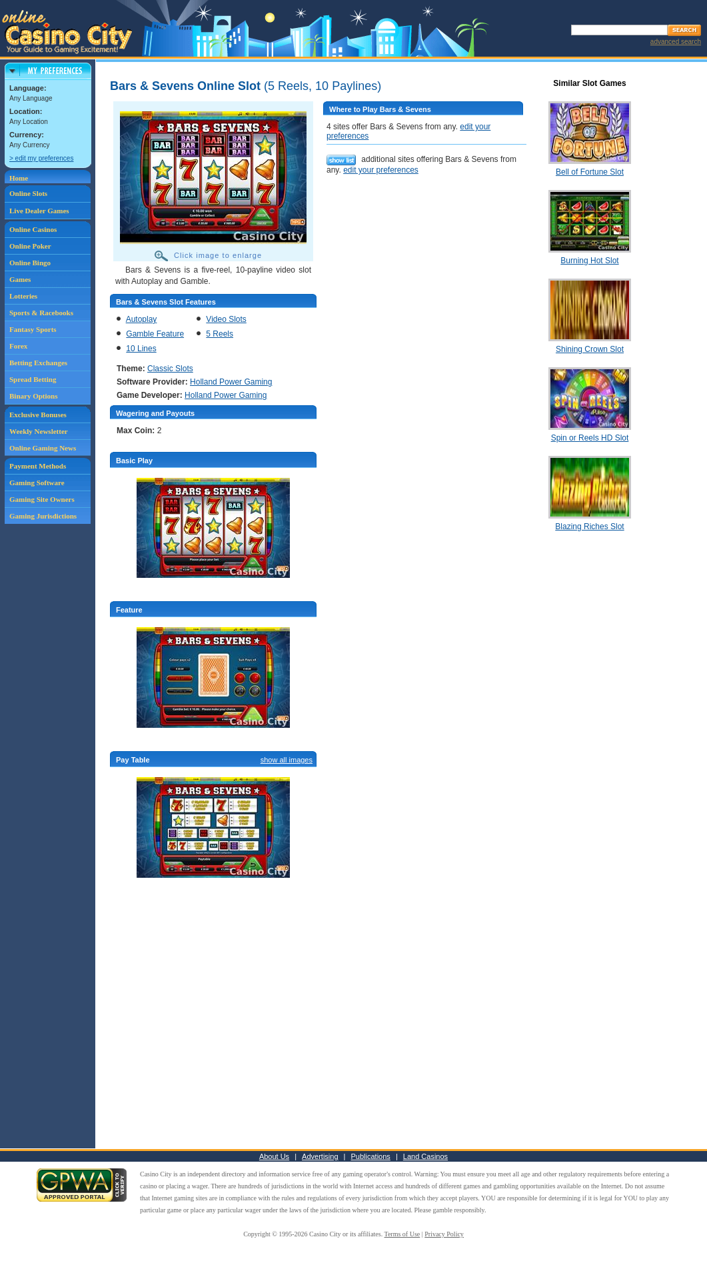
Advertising (320, 1156)
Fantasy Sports (33, 329)
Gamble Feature (155, 334)
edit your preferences (380, 170)
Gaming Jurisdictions (43, 516)
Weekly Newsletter (38, 431)
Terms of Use (402, 1234)
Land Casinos (425, 1156)
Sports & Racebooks (41, 313)
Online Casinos (33, 229)
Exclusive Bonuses (38, 415)
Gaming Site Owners (42, 499)
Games (20, 279)
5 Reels (219, 334)
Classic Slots (170, 368)
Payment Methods (37, 466)
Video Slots (226, 319)
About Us (274, 1156)
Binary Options (33, 396)
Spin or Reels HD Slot (590, 438)
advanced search (675, 41)
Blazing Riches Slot (589, 526)
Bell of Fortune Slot (590, 172)
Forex (18, 346)
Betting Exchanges (38, 363)
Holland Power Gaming (231, 382)
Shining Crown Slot (590, 349)
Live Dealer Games (39, 211)
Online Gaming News (42, 448)
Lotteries (23, 296)
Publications (370, 1156)
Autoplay (141, 319)
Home (18, 178)
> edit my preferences (41, 158)
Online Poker (30, 246)
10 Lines (141, 348)
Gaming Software (37, 483)
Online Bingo (30, 263)
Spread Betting (32, 379)
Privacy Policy (444, 1234)
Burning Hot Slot (589, 260)
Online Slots (28, 193)
